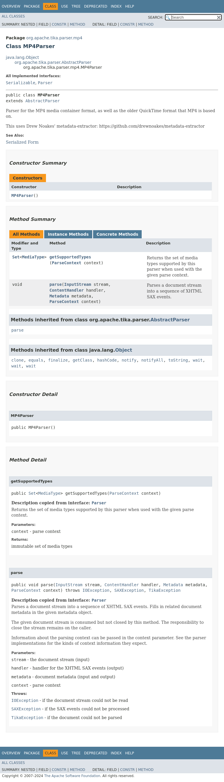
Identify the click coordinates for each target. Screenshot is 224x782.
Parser (45, 82)
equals (36, 360)
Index (116, 6)
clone (17, 360)
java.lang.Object (22, 57)
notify (129, 360)
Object (123, 350)
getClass (82, 360)
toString (178, 360)
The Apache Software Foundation (72, 776)
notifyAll (152, 360)
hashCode (107, 360)
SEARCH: (155, 17)
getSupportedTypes (70, 257)
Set (15, 257)
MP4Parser (22, 195)
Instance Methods (68, 234)
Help (129, 6)
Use (64, 6)
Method (77, 24)
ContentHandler (66, 290)
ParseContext (66, 262)
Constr (59, 24)
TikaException (165, 590)
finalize (57, 360)
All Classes (13, 16)
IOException (95, 590)
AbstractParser (42, 100)
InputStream (77, 284)
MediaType (33, 257)
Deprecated (95, 6)
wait (198, 360)
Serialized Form (22, 142)
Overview (11, 6)
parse (55, 284)
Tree (76, 6)
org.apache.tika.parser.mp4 (54, 38)
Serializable (20, 82)
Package (32, 6)
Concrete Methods (117, 234)
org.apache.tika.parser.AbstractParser (53, 62)
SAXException (129, 590)
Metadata (59, 296)
